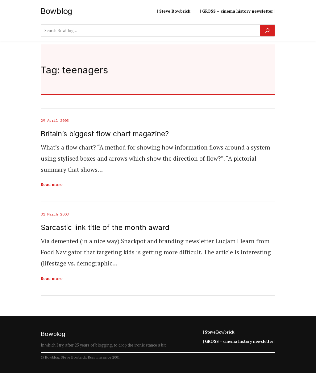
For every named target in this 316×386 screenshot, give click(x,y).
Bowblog (56, 11)
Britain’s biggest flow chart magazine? (105, 134)
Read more (52, 184)
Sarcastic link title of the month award (105, 228)
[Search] (267, 30)
